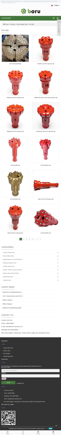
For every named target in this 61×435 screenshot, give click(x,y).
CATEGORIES (6, 18)
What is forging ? (7, 304)
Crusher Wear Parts (9, 252)
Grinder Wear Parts (8, 266)
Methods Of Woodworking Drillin (12, 308)
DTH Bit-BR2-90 (15, 165)
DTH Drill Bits (6, 353)
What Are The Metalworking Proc (12, 292)
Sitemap (47, 428)
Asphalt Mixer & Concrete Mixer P (13, 259)
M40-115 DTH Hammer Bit (45, 199)
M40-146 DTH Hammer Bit (15, 233)
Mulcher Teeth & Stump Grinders (12, 270)
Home (7, 24)
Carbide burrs (7, 280)
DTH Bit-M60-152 (46, 233)
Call (23, 432)
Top (53, 432)
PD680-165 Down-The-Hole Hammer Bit (45, 97)
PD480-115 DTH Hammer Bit (45, 64)
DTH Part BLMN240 (15, 64)
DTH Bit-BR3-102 (46, 165)
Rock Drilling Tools (22, 24)
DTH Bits (31, 24)
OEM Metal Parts (8, 276)
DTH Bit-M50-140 (15, 199)
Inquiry (38, 432)
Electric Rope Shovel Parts (11, 273)
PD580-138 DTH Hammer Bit (15, 97)
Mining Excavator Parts (9, 263)
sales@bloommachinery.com (14, 326)
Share (7, 432)
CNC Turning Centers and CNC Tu (13, 296)
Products (13, 24)
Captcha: (3, 373)
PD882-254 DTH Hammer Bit (15, 131)
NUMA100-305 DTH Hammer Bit (45, 131)
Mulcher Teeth (6, 350)
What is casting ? (8, 300)
